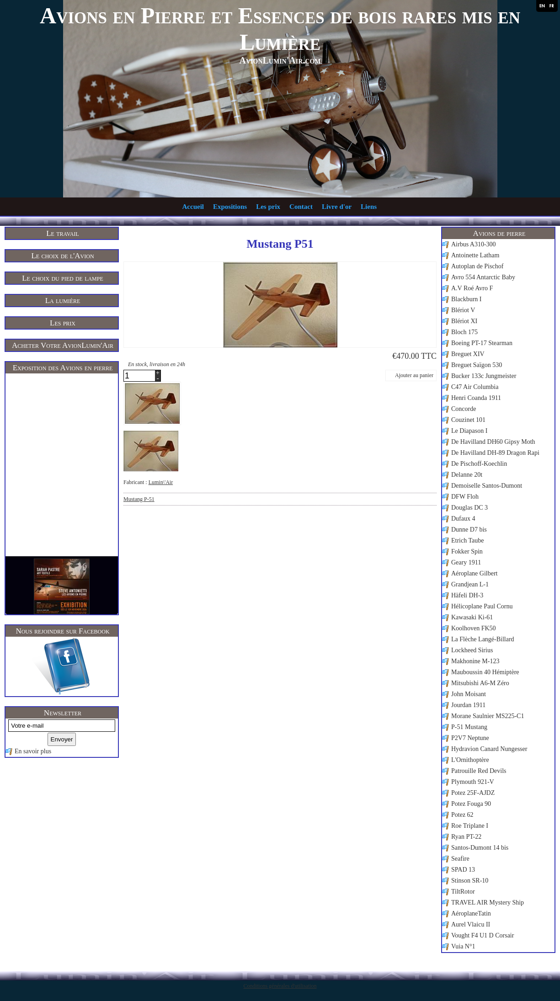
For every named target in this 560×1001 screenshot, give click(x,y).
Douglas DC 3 (469, 507)
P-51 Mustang (469, 727)
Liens (369, 206)
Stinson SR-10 (469, 880)
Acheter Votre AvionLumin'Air (62, 345)
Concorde (463, 408)
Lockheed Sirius (472, 650)
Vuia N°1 (463, 946)
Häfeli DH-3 (467, 595)
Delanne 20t (466, 474)
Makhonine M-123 (475, 661)
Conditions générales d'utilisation (279, 986)
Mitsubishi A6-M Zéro (480, 683)
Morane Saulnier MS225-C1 (487, 716)
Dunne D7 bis (469, 529)
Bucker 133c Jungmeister (483, 376)
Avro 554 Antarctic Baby (483, 277)
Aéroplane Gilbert (474, 573)
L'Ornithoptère (470, 759)
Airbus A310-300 (473, 244)
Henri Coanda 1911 (476, 397)
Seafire (460, 858)
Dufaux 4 (463, 518)
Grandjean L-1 (470, 584)
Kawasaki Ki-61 (472, 617)
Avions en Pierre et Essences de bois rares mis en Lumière (280, 29)
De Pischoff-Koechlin (479, 463)
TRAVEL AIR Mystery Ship (487, 902)
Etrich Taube (467, 540)
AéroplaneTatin (471, 913)
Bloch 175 (464, 332)
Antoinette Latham (475, 255)
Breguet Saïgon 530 (476, 365)
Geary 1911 (466, 562)
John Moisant (468, 694)
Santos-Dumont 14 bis (479, 847)
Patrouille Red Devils (479, 770)
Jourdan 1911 (468, 705)
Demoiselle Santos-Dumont (486, 485)
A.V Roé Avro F (472, 288)
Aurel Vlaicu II (470, 924)
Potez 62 (462, 814)
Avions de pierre (499, 233)
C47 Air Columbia (474, 386)
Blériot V (463, 310)
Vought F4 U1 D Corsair (482, 935)
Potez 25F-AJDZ (473, 792)
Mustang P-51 (139, 499)
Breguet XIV (468, 354)
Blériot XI (464, 321)
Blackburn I (466, 299)
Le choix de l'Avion (62, 255)
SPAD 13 (463, 869)
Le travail (62, 233)
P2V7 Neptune (470, 738)
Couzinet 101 (468, 419)
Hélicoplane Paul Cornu (482, 606)
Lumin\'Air (161, 482)
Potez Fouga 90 (471, 803)
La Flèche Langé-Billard (482, 639)
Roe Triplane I (469, 825)
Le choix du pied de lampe (62, 278)
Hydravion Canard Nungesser (489, 748)
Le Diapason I (469, 430)
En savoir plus (33, 751)
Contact (301, 206)
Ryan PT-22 (466, 836)
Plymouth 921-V (472, 781)
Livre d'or (337, 206)
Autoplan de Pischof (477, 266)
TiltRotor (463, 891)
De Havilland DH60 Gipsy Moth (493, 441)
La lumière (62, 300)
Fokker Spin (467, 551)
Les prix (268, 206)
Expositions (230, 206)
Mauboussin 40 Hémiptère (485, 672)
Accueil (193, 206)
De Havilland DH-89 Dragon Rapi (495, 452)
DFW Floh (465, 496)
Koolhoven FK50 (473, 628)
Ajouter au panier (414, 375)
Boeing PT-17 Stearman (481, 343)
